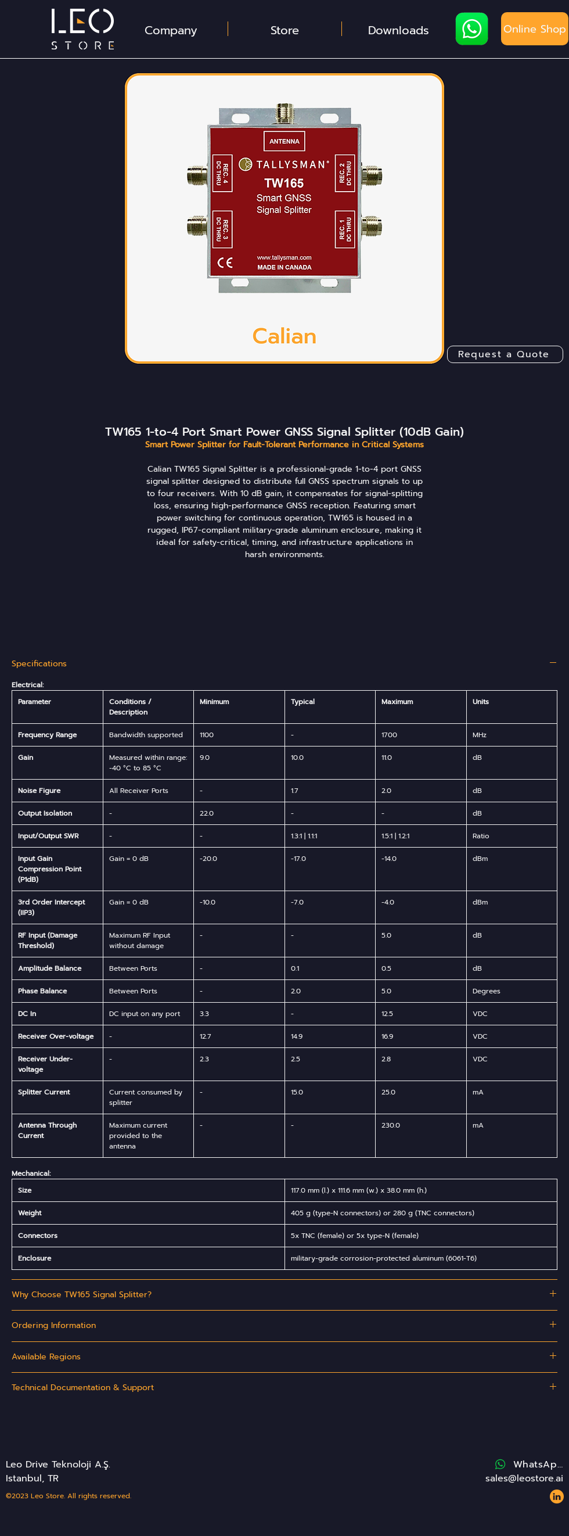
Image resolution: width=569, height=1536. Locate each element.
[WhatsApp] (528, 1465)
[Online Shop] (534, 28)
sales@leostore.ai (524, 1478)
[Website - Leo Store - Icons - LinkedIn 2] (557, 1496)
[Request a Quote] (505, 354)
